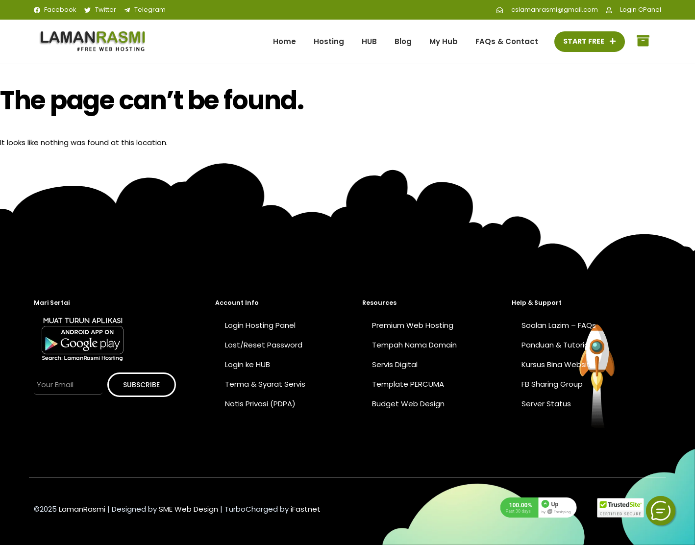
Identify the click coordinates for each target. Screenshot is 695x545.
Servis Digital (395, 364)
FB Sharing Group (552, 384)
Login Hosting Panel (260, 325)
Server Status (546, 403)
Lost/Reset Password (263, 345)
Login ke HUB (247, 364)
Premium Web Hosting (412, 325)
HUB (369, 41)
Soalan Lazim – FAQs (558, 325)
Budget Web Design (408, 403)
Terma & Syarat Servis (265, 384)
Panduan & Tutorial (556, 345)
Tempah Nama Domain (414, 345)
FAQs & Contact (506, 41)
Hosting (329, 41)
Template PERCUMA (408, 384)
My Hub (443, 41)
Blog (403, 41)
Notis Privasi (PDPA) (260, 403)
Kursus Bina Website (558, 364)
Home (284, 41)
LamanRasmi (82, 509)
